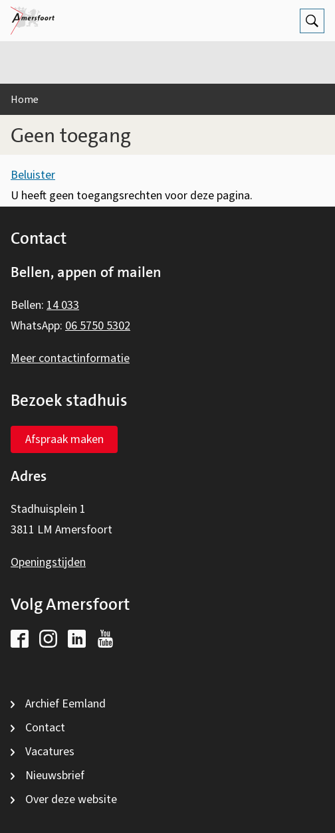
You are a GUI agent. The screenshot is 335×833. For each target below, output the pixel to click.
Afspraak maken (64, 439)
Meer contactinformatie (70, 358)
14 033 (63, 305)
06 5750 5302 (97, 326)
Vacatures (49, 751)
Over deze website (71, 799)
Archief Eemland (65, 703)
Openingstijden (48, 562)
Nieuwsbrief (54, 775)
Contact (45, 727)
